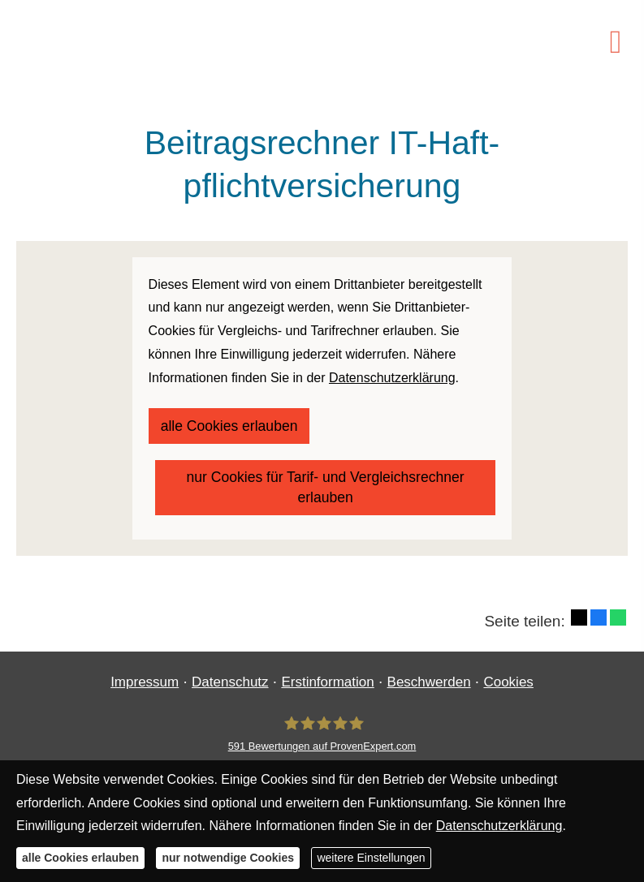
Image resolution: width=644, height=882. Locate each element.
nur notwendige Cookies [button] (228, 857)
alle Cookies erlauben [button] (80, 857)
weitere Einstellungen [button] (371, 857)
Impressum (144, 667)
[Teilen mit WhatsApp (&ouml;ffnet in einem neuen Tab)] (618, 603)
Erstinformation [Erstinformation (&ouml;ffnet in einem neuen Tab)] (327, 667)
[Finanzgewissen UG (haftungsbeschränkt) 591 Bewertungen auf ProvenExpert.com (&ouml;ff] (322, 719)
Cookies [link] (508, 667)
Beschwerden (429, 667)
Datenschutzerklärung (499, 826)
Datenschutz (230, 667)
